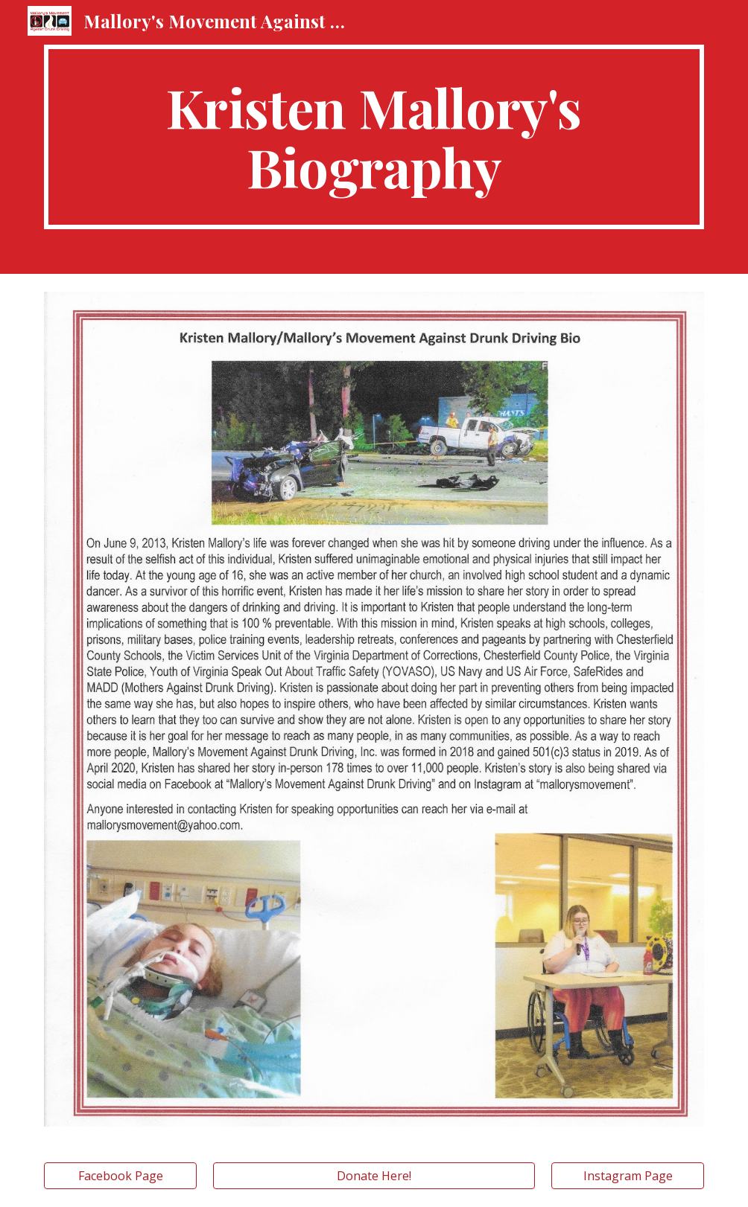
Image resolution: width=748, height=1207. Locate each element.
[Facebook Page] (120, 1176)
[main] (373, 137)
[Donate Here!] (373, 1176)
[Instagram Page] (627, 1176)
